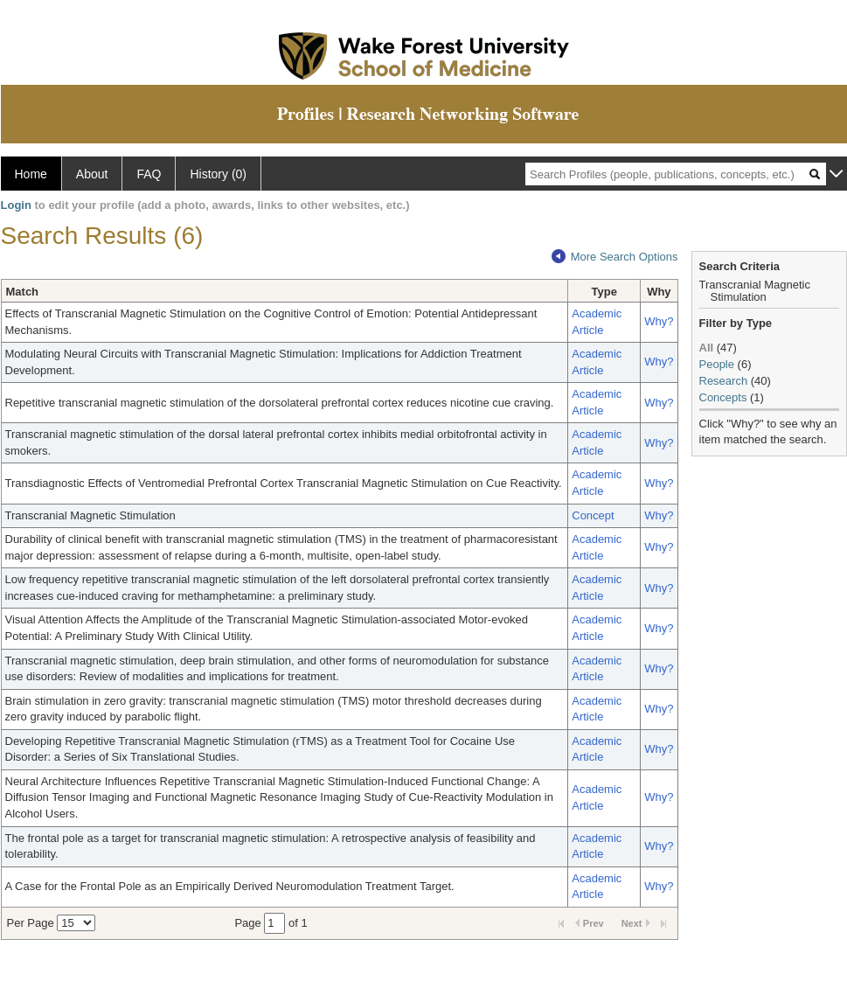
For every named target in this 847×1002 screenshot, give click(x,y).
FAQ (148, 174)
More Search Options (615, 256)
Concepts (723, 397)
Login (16, 205)
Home (31, 174)
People (716, 364)
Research (723, 380)
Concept (593, 515)
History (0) (218, 174)
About (92, 174)
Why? (658, 321)
